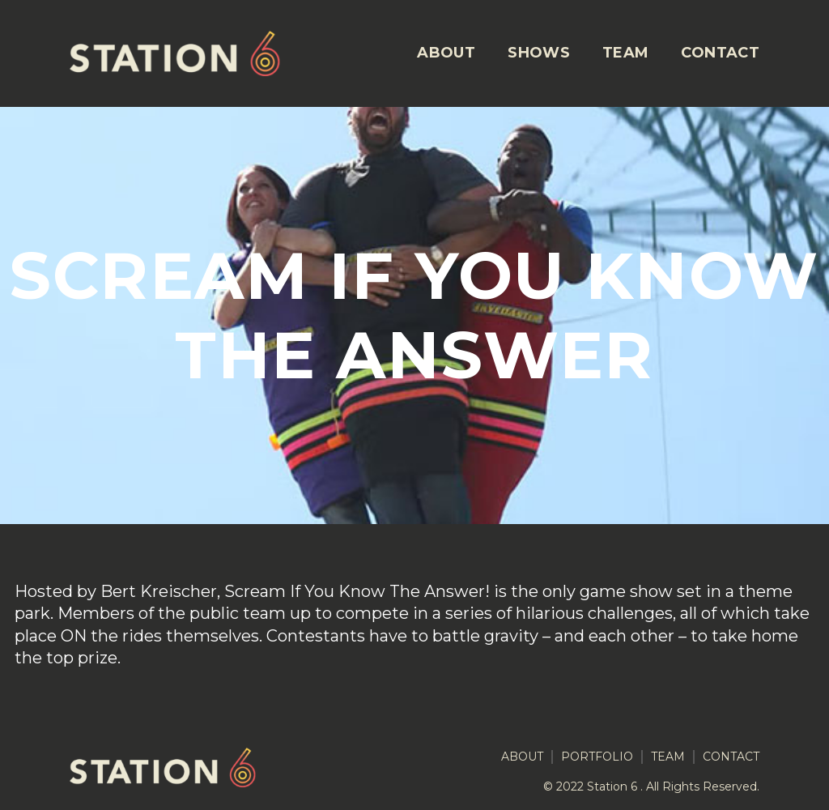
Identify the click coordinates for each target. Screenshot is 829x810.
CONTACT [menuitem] (720, 53)
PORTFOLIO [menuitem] (597, 757)
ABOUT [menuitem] (446, 53)
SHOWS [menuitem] (539, 53)
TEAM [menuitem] (625, 53)
